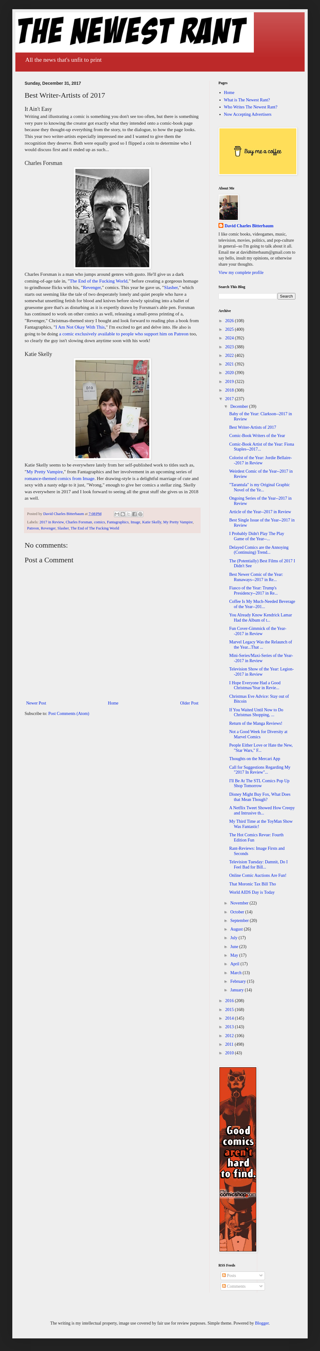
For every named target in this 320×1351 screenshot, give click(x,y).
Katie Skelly (151, 522)
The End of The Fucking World (94, 528)
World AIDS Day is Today (252, 892)
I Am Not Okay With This (80, 327)
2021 (230, 364)
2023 (230, 347)
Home (113, 703)
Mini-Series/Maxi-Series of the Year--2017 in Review (261, 658)
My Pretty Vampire (44, 471)
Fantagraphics (118, 522)
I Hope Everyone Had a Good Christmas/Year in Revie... (255, 685)
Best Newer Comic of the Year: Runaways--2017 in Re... (256, 577)
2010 (230, 1053)
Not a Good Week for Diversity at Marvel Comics (258, 734)
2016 (230, 1000)
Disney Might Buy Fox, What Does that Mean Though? (259, 797)
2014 (230, 1018)
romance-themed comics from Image (59, 478)
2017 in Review (51, 522)
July (234, 937)
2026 (230, 320)
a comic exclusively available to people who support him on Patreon (124, 333)
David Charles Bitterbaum (249, 226)
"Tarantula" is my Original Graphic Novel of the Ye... (259, 487)
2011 (230, 1044)
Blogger (262, 1323)
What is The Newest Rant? (247, 100)
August (237, 929)
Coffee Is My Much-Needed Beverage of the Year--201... (262, 604)
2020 (230, 372)
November (240, 903)
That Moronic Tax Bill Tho (252, 884)
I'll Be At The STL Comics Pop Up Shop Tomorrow (259, 783)
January (237, 990)
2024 (230, 338)
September (240, 920)
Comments (234, 1286)
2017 (230, 398)
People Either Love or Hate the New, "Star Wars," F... (261, 748)
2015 (230, 1009)
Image (135, 522)
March (236, 972)
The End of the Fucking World (98, 280)
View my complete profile (241, 272)
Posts (229, 1275)
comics (99, 522)
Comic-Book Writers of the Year (257, 435)
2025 (230, 329)
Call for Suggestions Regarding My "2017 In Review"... (259, 770)
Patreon (33, 528)
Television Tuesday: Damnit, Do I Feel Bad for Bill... (258, 864)
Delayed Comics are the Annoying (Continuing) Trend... (259, 550)
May (234, 955)
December (239, 406)
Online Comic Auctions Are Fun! (257, 875)
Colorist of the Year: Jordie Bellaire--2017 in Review (260, 460)
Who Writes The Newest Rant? (251, 107)
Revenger (92, 287)
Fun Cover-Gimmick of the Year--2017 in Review (257, 631)
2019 (230, 381)
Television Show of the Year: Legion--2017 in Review (261, 672)
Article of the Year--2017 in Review (260, 512)
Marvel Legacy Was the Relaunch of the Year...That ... (260, 645)
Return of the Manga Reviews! (255, 723)
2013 (230, 1027)
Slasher (171, 287)
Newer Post (36, 703)
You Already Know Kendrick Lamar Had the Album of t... (260, 618)
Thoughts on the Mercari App (254, 758)
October (237, 912)
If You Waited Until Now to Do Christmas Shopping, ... (256, 712)
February (238, 981)
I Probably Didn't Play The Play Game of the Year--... (256, 536)
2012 (230, 1035)
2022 (230, 355)
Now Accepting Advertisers (248, 114)
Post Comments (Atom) (68, 713)
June (234, 946)
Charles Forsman (79, 522)
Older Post (189, 703)
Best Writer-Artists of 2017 (252, 427)
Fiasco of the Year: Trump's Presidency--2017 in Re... (253, 590)
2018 (230, 390)
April (235, 964)
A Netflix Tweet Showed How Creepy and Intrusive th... (262, 810)
